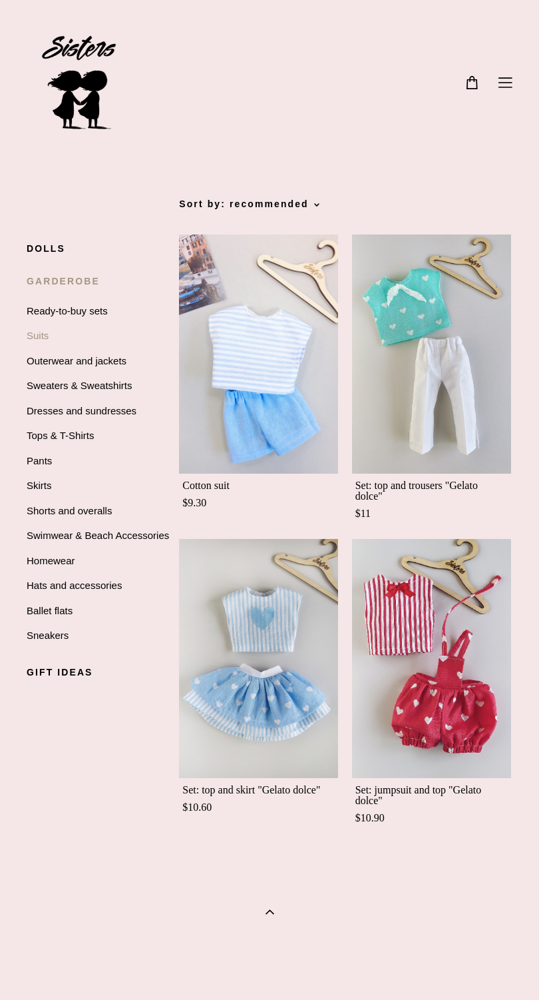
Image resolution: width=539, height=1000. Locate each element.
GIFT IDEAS (60, 672)
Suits (38, 335)
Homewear (51, 560)
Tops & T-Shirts (60, 435)
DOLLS (46, 248)
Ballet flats (50, 610)
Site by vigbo (269, 969)
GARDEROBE (63, 281)
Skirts (39, 485)
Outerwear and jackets (76, 360)
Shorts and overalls (69, 510)
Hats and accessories (74, 585)
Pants (39, 460)
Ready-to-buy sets (67, 310)
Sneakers (48, 635)
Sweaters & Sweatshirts (79, 385)
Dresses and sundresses (81, 410)
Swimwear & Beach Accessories (98, 535)
